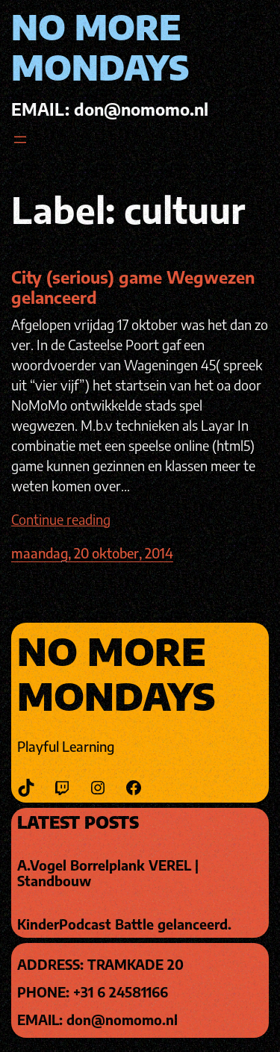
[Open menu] (20, 140)
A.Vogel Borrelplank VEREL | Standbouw (108, 873)
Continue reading (61, 519)
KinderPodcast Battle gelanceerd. (124, 924)
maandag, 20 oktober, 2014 (92, 552)
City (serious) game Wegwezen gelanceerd (133, 287)
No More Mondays (100, 47)
